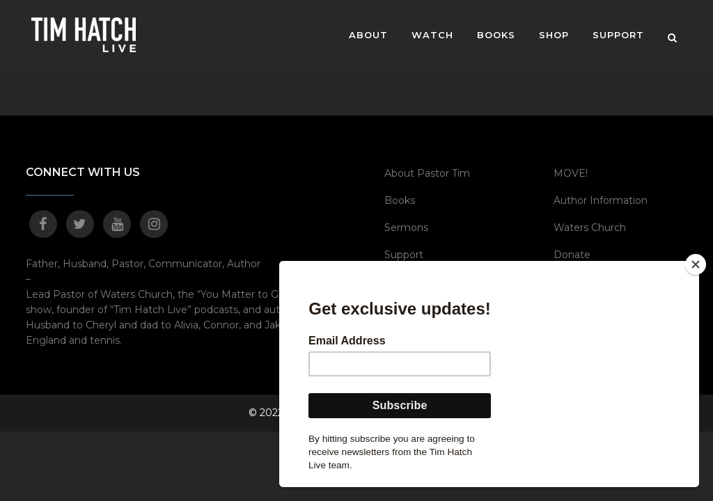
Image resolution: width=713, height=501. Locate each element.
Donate (572, 254)
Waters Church (590, 227)
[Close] (695, 264)
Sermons (406, 227)
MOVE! (571, 173)
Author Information (601, 200)
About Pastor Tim (427, 173)
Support (403, 254)
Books (399, 200)
